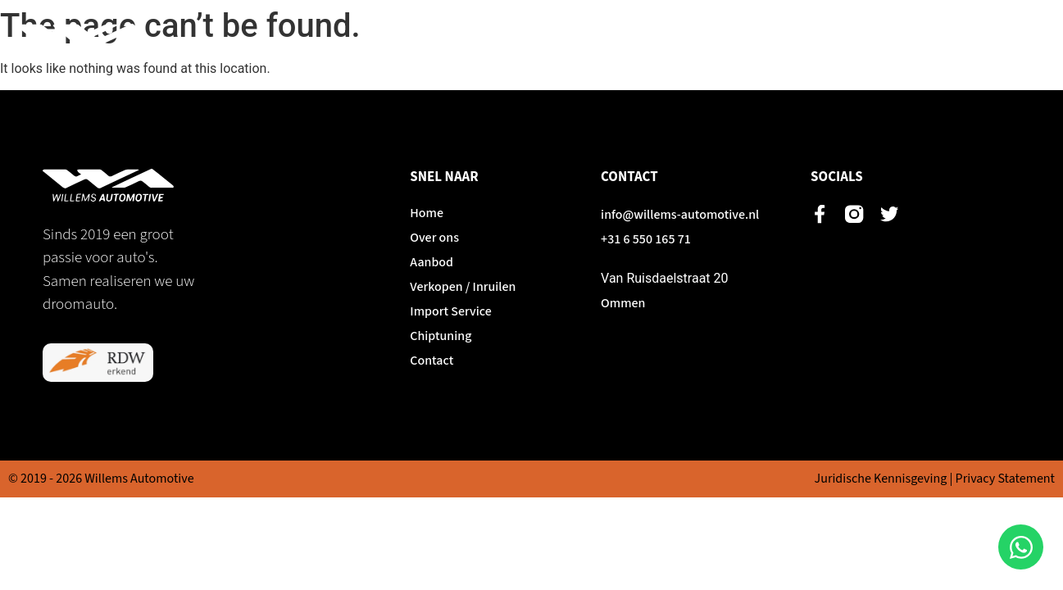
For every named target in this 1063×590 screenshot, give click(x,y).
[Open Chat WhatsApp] (1020, 547)
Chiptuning (922, 41)
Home (426, 41)
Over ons (501, 41)
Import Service (816, 41)
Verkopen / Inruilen (689, 41)
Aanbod (580, 41)
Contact (1008, 41)
